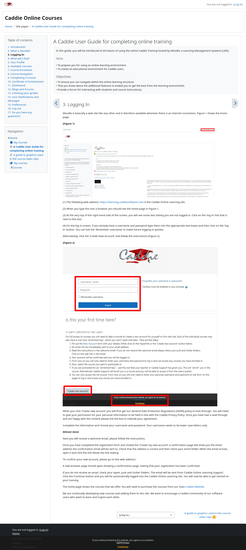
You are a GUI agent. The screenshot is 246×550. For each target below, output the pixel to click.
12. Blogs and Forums (21, 89)
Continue (123, 546)
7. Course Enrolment (20, 70)
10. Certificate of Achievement (26, 81)
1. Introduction (17, 47)
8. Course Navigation (20, 74)
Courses (17, 167)
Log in (238, 4)
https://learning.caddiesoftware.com (122, 202)
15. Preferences (17, 104)
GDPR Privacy (123, 542)
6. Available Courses (20, 66)
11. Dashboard (16, 85)
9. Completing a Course (22, 77)
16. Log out (14, 108)
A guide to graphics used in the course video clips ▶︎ (207, 515)
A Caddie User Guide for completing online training (62, 26)
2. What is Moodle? (19, 50)
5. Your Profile (16, 62)
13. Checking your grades (23, 93)
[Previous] (56, 103)
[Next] (235, 103)
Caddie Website (195, 486)
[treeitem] (26, 152)
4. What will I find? (19, 58)
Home (8, 26)
